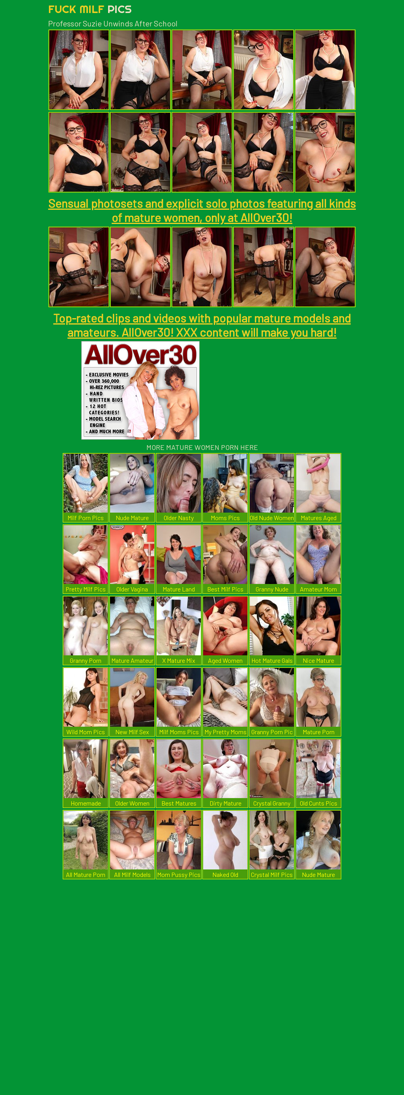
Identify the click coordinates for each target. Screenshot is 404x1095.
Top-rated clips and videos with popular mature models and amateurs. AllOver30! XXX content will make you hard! (202, 325)
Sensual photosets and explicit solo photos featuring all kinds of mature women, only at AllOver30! (202, 210)
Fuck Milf (90, 9)
